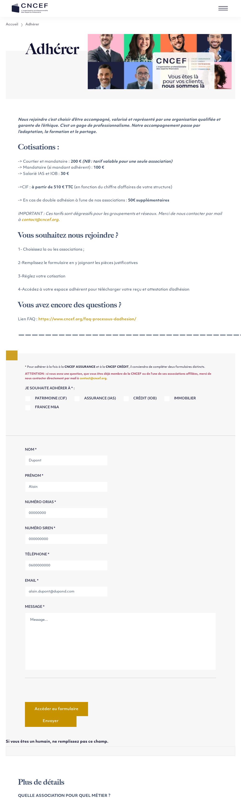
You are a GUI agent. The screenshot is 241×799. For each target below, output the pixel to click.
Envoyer (51, 721)
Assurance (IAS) (100, 398)
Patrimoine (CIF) (51, 398)
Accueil (12, 24)
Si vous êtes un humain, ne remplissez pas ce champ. (57, 742)
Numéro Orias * (40, 502)
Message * (35, 607)
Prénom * (34, 476)
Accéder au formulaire (56, 709)
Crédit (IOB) (145, 398)
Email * (32, 581)
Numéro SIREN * (40, 528)
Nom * (31, 450)
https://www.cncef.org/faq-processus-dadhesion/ (87, 319)
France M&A (47, 407)
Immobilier (185, 398)
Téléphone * (37, 554)
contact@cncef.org (40, 220)
